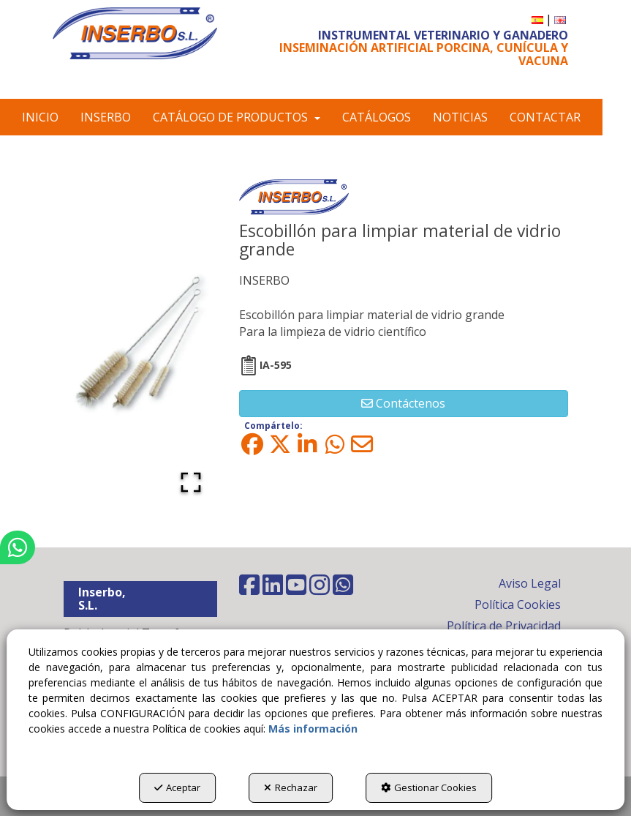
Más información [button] (313, 728)
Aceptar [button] (177, 787)
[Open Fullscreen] (191, 482)
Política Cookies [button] (518, 604)
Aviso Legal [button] (530, 583)
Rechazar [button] (290, 787)
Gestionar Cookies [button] (429, 787)
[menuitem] (537, 19)
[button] (135, 33)
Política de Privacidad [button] (504, 626)
